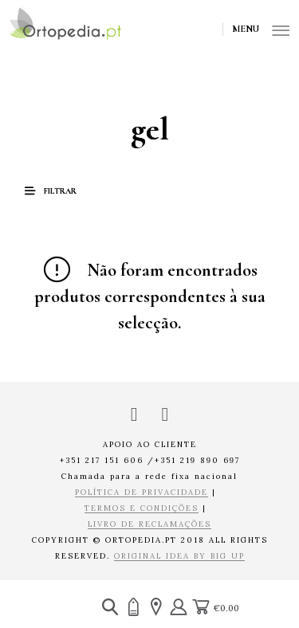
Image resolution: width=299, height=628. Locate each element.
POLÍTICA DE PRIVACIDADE (141, 493)
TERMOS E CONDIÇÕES (142, 508)
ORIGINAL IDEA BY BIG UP (179, 556)
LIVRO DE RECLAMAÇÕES (149, 524)
